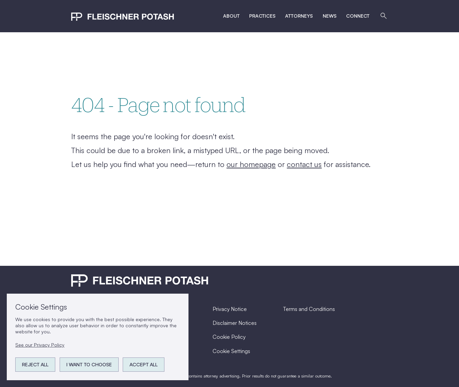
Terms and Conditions (309, 309)
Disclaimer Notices (235, 322)
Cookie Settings (231, 351)
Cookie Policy (229, 336)
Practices (262, 16)
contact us (304, 164)
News (330, 16)
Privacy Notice (230, 309)
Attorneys (299, 16)
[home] (122, 16)
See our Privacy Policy (39, 345)
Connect (358, 16)
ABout (231, 16)
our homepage (251, 164)
